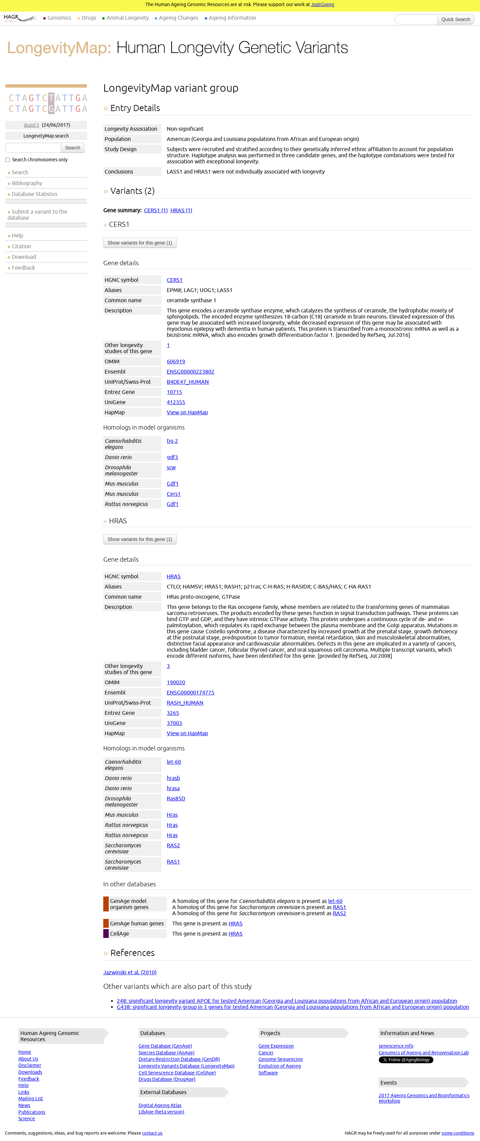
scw (171, 467)
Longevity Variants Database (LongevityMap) (187, 1066)
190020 (176, 682)
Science (26, 1118)
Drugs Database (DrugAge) (167, 1079)
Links (23, 1092)
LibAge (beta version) (161, 1112)
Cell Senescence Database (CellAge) (177, 1072)
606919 (176, 361)
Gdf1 (173, 484)
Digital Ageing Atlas (160, 1105)
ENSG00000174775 (190, 692)
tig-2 (172, 441)
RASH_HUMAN (185, 703)
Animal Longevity (128, 18)
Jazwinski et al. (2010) (130, 972)
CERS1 (175, 280)
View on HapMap (187, 412)
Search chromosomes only (36, 159)
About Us (28, 1059)
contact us (152, 1132)
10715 (174, 392)
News (24, 1105)
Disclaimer (29, 1065)
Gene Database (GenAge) (165, 1046)
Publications (31, 1112)
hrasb (173, 778)
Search (72, 147)
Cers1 (174, 494)
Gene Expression (276, 1046)
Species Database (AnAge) (167, 1052)
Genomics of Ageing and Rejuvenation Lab (424, 1052)
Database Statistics (34, 194)
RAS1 (173, 861)
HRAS (174, 576)
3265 (173, 713)
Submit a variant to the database (37, 215)
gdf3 (172, 457)
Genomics (59, 18)
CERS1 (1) (156, 210)
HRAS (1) (181, 210)
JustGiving (322, 4)
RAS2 (173, 845)
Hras (172, 815)
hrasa (173, 788)
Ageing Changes (178, 18)
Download (24, 257)
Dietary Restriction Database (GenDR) (179, 1059)
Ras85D (176, 798)
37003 (174, 723)
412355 (176, 402)
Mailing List (30, 1098)
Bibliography (27, 183)
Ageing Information (232, 18)
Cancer (266, 1052)
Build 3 (31, 125)
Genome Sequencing (281, 1059)
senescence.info (396, 1046)
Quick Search (456, 19)
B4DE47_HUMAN (188, 382)
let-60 (174, 762)
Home (24, 1052)
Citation (21, 246)
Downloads (30, 1072)
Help (17, 235)
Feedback (23, 268)
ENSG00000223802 (190, 371)
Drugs (89, 18)
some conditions (458, 1132)
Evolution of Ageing (280, 1066)
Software (268, 1072)
